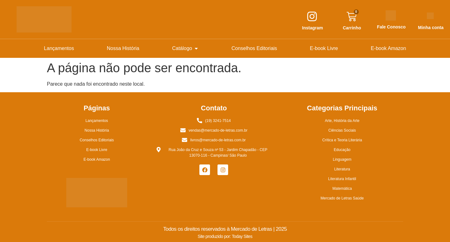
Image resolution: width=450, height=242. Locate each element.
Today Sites (242, 236)
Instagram (312, 27)
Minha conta (431, 27)
